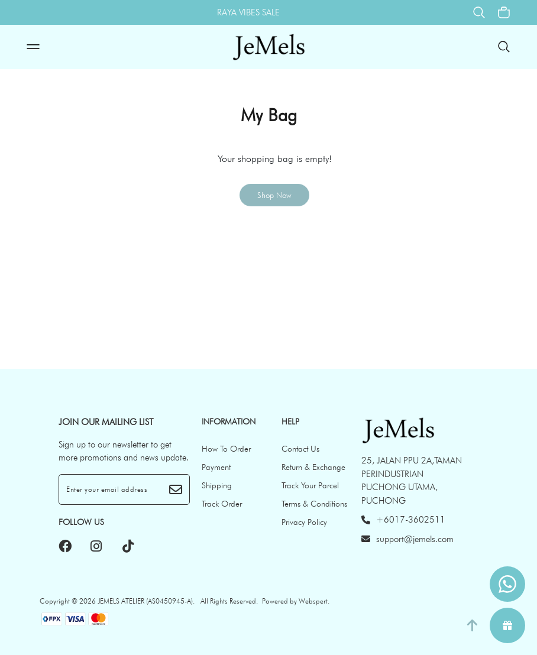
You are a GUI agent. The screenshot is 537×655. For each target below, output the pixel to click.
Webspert (313, 600)
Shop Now (274, 195)
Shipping (217, 485)
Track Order (222, 503)
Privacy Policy (304, 522)
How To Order (226, 448)
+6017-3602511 (403, 519)
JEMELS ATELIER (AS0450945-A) (145, 600)
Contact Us (300, 448)
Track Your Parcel (310, 485)
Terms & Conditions (314, 503)
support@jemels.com (407, 539)
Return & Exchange (313, 467)
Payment (216, 467)
